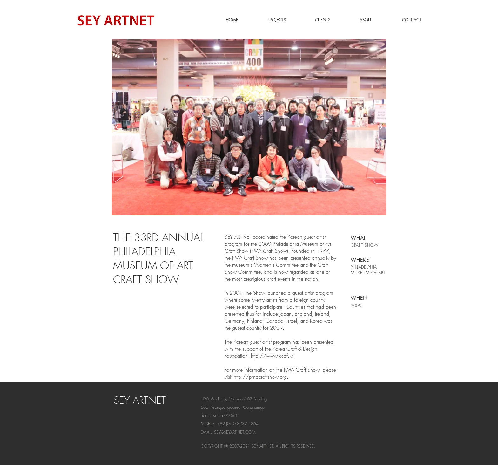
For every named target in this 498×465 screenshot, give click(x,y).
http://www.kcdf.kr (272, 355)
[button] (249, 127)
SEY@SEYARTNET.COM (235, 432)
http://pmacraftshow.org (260, 376)
